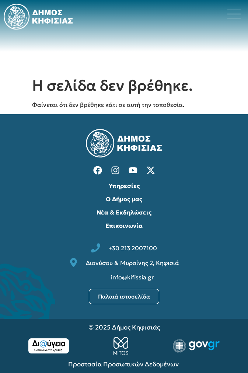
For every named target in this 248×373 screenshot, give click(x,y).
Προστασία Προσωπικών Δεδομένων (124, 364)
